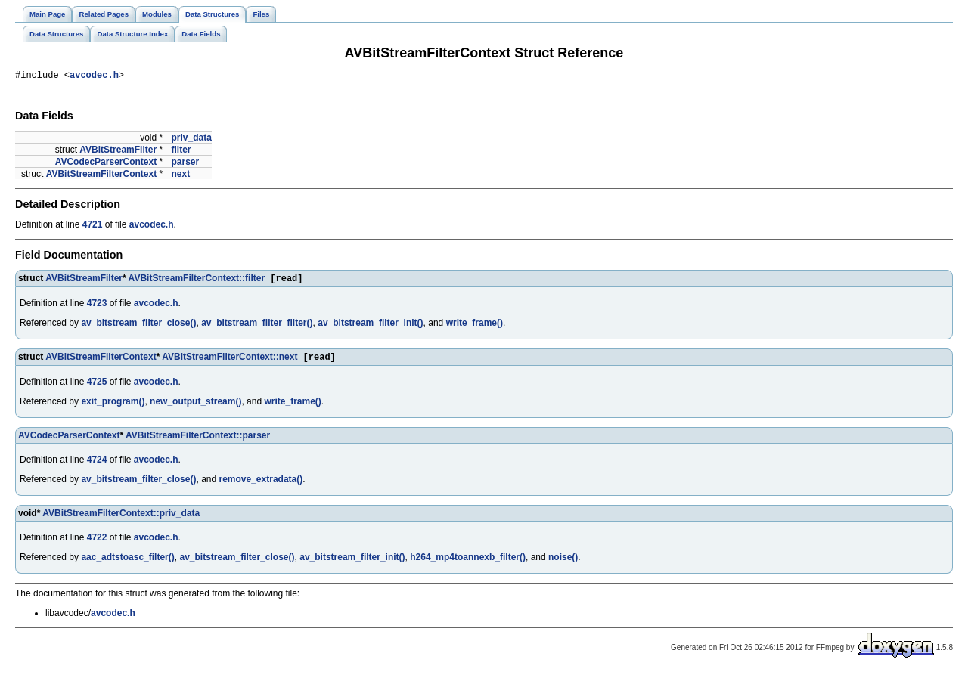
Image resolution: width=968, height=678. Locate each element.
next (180, 176)
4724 (97, 465)
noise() (563, 562)
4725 (97, 387)
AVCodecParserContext (106, 164)
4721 (92, 226)
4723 (97, 307)
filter (181, 152)
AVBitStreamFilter (118, 152)
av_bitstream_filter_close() (138, 326)
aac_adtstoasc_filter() (127, 562)
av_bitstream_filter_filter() (256, 326)
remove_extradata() (261, 484)
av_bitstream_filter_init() (370, 326)
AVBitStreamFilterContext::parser (198, 440)
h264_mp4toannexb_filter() (468, 562)
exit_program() (112, 406)
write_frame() (474, 326)
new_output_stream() (195, 406)
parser (185, 164)
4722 (97, 542)
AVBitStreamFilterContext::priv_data (121, 518)
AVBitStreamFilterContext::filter (197, 282)
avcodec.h (94, 76)
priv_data (191, 140)
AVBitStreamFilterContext (101, 176)
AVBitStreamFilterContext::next (229, 362)
